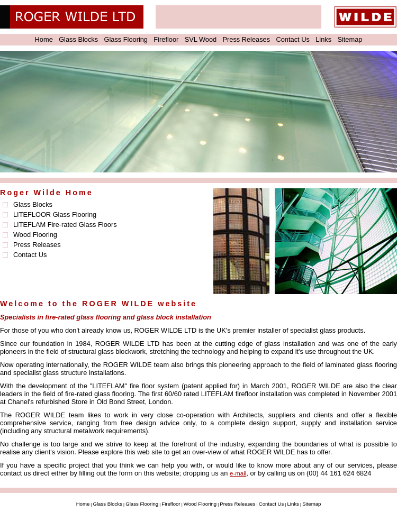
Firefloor (166, 39)
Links (323, 39)
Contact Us (293, 39)
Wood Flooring (35, 235)
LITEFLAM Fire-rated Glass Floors (65, 224)
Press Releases (246, 39)
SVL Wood (200, 39)
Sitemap (349, 39)
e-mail (238, 473)
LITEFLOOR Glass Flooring (54, 214)
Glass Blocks (78, 39)
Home (44, 39)
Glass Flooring (126, 39)
